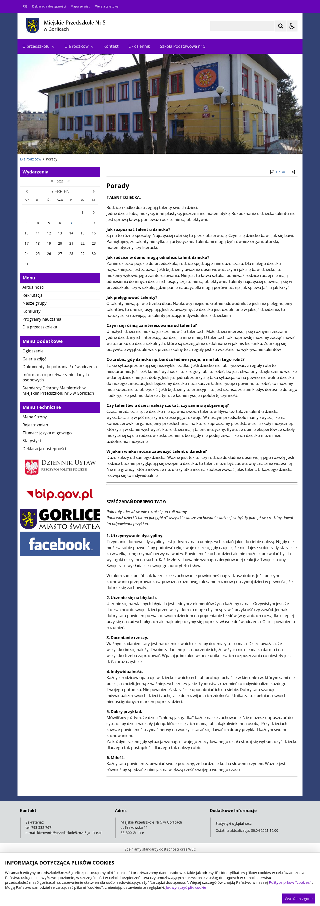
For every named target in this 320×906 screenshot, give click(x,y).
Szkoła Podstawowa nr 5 (183, 46)
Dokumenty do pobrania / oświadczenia (59, 366)
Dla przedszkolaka (39, 327)
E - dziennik (139, 46)
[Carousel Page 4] (80, 144)
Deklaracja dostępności (49, 6)
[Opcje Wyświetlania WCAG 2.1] (292, 25)
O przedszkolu (38, 46)
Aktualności (33, 287)
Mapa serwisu (80, 6)
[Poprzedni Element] (41, 144)
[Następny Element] (54, 144)
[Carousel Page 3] (75, 144)
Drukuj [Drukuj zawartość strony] (277, 172)
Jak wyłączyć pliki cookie (186, 887)
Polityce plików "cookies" (290, 882)
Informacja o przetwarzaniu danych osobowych (55, 377)
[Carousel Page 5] (85, 144)
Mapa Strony (34, 417)
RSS (24, 6)
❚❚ (27, 144)
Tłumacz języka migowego (47, 433)
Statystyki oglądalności (234, 823)
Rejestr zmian (35, 425)
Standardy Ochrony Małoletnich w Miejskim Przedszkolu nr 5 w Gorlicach (58, 390)
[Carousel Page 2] (71, 144)
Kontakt (111, 46)
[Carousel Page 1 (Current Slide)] (66, 144)
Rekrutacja (32, 295)
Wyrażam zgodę (298, 898)
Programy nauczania (41, 319)
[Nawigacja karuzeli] (47, 144)
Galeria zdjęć (34, 359)
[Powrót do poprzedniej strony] (294, 172)
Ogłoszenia (33, 351)
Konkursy (31, 311)
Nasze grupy (34, 303)
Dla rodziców (79, 46)
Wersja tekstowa (106, 6)
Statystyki (31, 440)
